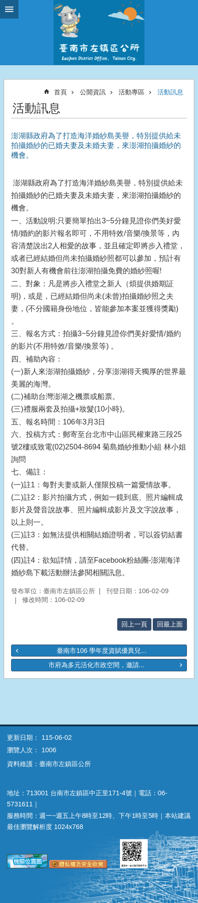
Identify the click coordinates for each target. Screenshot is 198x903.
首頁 (60, 92)
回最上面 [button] (170, 624)
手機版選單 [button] (9, 9)
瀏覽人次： (23, 750)
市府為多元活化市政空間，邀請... (96, 665)
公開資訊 (93, 92)
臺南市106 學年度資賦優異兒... (101, 650)
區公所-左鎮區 (99, 32)
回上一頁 (134, 624)
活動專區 (131, 92)
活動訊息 (170, 92)
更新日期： (23, 737)
